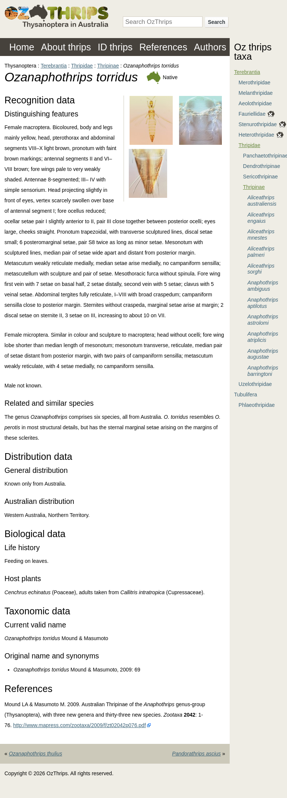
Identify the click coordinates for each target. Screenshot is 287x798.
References (163, 47)
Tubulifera (245, 395)
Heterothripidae (256, 135)
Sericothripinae (260, 177)
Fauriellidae (252, 114)
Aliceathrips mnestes (261, 234)
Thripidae (82, 66)
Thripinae (108, 66)
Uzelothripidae (255, 384)
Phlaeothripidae (257, 405)
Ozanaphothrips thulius (35, 754)
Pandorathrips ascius (196, 754)
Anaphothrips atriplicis (263, 337)
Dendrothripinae (261, 166)
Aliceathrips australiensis (262, 200)
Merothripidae (255, 82)
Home (21, 47)
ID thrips (115, 47)
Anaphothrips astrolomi (263, 320)
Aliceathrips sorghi (261, 269)
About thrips (66, 47)
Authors (210, 47)
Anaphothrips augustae (263, 354)
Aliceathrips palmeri (261, 252)
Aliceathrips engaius (261, 218)
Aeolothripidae (255, 103)
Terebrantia (54, 66)
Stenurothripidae (258, 124)
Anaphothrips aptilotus (263, 303)
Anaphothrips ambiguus (263, 286)
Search (216, 22)
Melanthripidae (256, 93)
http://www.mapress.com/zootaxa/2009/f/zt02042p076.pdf (79, 725)
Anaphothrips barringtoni (263, 371)
